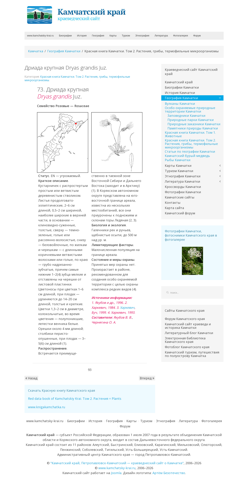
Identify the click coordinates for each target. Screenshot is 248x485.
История (82, 35)
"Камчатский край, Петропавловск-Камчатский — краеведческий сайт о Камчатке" (117, 463)
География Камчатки (63, 51)
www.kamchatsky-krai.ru (40, 35)
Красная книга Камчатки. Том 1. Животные (190, 134)
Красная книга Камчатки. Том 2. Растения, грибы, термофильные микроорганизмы (77, 78)
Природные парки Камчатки (190, 120)
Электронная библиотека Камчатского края (185, 340)
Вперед (147, 378)
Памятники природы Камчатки (192, 128)
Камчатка (35, 51)
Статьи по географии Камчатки (190, 151)
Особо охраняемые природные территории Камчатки (190, 109)
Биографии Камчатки (182, 87)
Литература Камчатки (182, 181)
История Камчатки (180, 93)
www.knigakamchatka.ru (46, 407)
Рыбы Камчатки (177, 160)
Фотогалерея (180, 35)
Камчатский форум (180, 213)
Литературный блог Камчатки (189, 333)
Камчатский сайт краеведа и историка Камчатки (188, 326)
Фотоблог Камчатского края (187, 347)
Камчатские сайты (179, 197)
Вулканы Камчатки (180, 103)
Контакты (172, 202)
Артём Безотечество (168, 473)
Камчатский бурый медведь (187, 156)
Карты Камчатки (178, 165)
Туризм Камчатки (179, 171)
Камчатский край (179, 82)
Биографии (65, 35)
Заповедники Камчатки (186, 115)
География (98, 35)
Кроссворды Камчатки (183, 187)
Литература (161, 35)
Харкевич (127, 307)
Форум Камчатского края (185, 319)
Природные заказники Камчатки (193, 124)
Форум (197, 35)
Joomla (116, 473)
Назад (31, 378)
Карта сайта (174, 208)
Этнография (142, 35)
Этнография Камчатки (182, 176)
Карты (113, 35)
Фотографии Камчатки (183, 192)
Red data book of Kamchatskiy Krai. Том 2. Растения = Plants (74, 398)
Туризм (126, 35)
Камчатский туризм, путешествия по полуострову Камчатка (192, 354)
